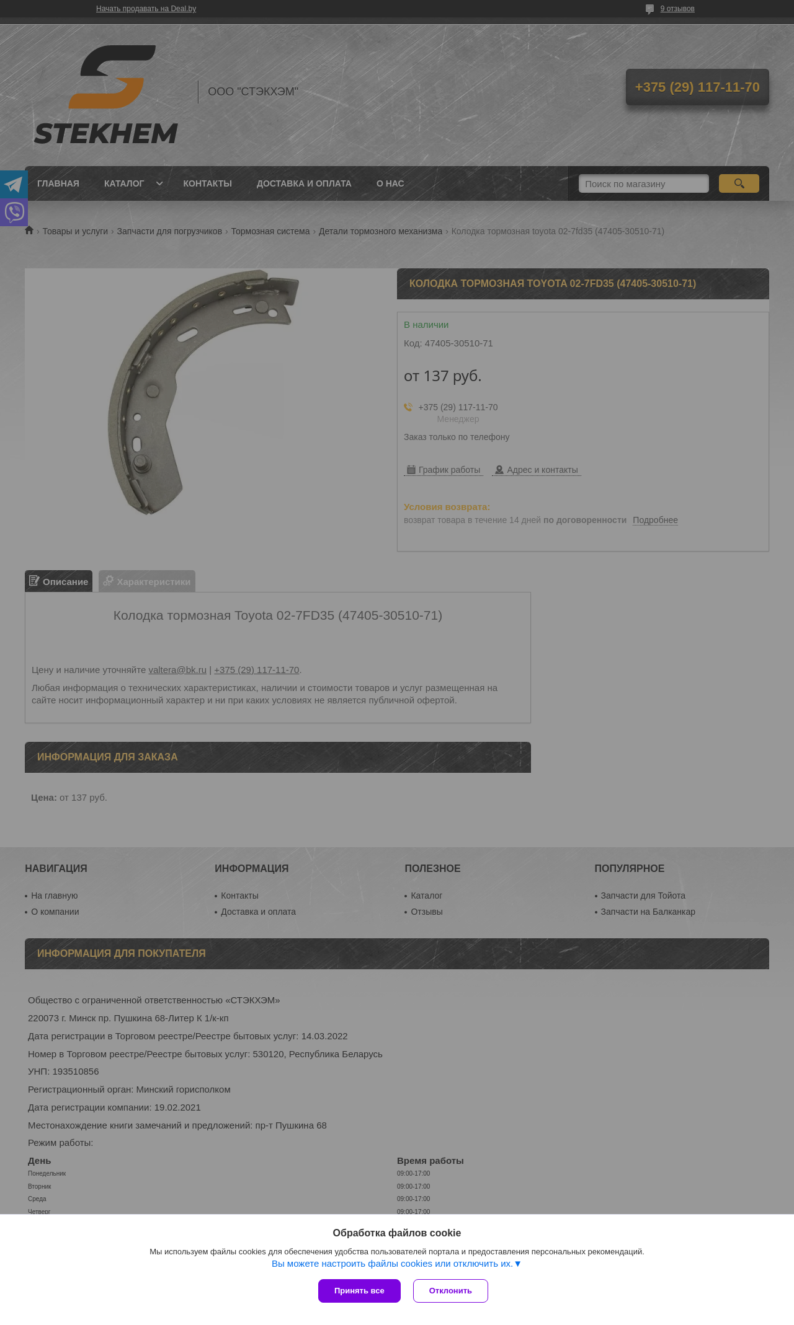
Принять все (359, 1290)
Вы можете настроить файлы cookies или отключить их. (392, 1263)
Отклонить (450, 1290)
